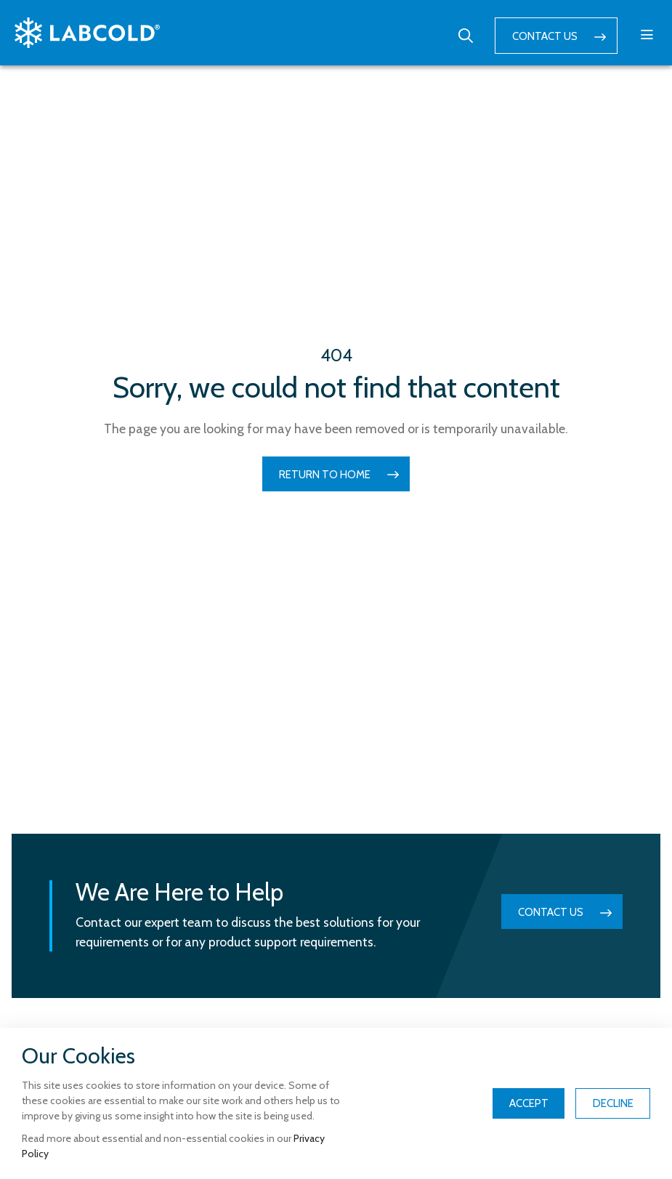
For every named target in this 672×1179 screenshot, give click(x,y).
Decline (613, 1103)
